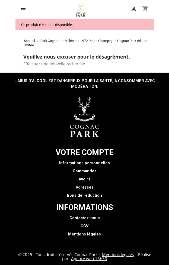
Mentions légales (84, 234)
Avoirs (84, 179)
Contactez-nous (84, 218)
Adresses (85, 187)
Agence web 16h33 (89, 258)
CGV (84, 226)
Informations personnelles (84, 163)
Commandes (85, 171)
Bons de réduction (84, 195)
